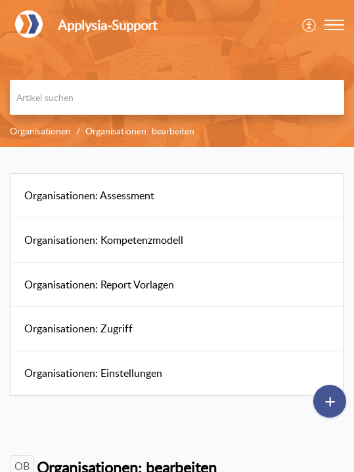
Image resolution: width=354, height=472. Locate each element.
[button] (309, 25)
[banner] (177, 73)
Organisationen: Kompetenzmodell (103, 240)
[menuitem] (309, 25)
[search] (177, 97)
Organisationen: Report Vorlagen (99, 284)
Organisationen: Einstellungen (93, 373)
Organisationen (40, 131)
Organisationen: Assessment (89, 195)
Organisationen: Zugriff (78, 328)
